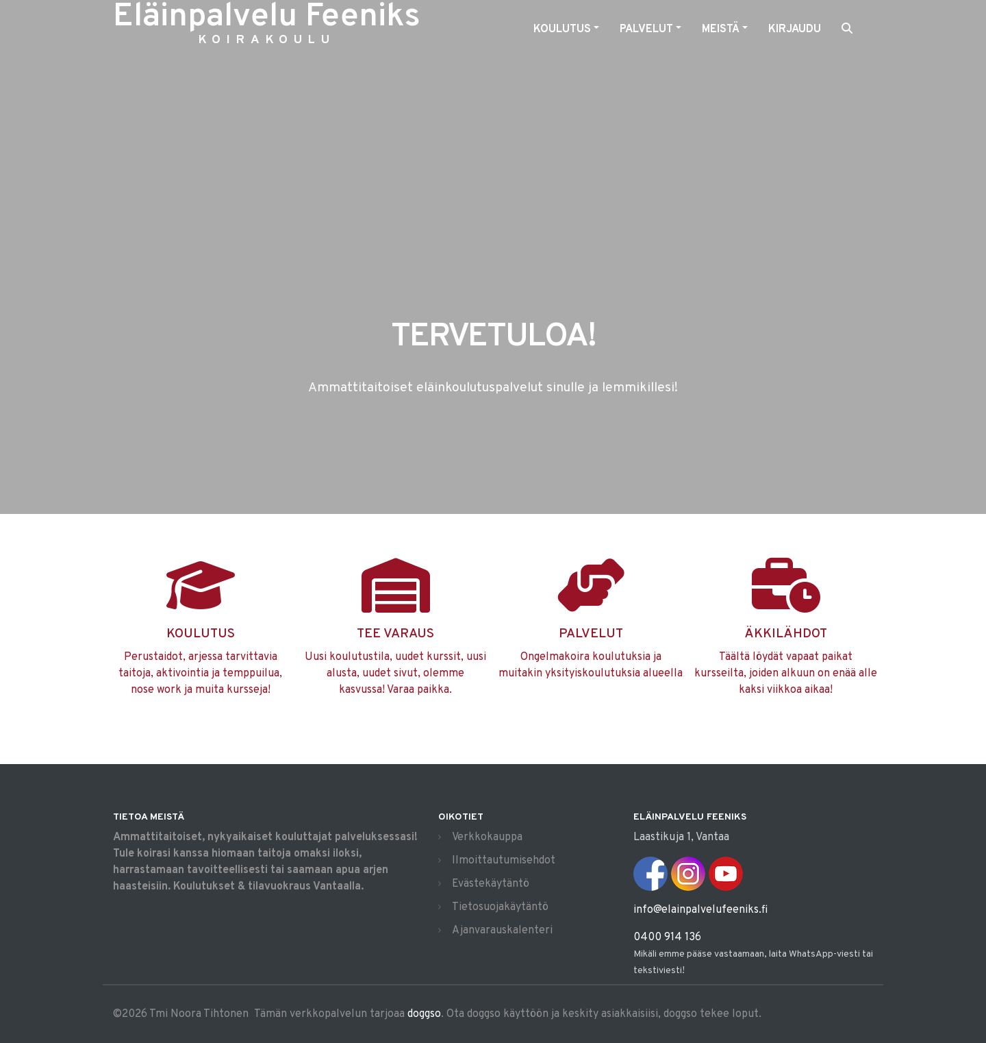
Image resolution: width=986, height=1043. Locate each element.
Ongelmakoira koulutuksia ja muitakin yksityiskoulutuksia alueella (590, 638)
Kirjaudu (794, 29)
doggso (424, 1014)
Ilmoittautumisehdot (503, 861)
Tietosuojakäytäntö (500, 907)
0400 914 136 (667, 937)
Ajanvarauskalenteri (502, 930)
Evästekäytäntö (490, 884)
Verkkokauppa (487, 837)
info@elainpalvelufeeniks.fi (700, 910)
